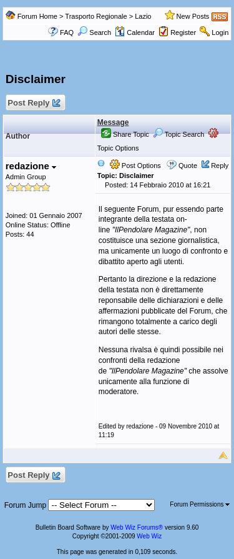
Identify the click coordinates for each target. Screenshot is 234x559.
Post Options (135, 165)
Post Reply (34, 103)
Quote (187, 165)
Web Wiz (149, 536)
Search (94, 32)
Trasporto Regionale (96, 16)
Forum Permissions (200, 504)
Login (220, 32)
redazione (31, 166)
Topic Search (178, 134)
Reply (219, 165)
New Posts (193, 16)
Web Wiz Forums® (136, 527)
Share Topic (125, 134)
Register (183, 32)
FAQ (67, 32)
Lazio (143, 16)
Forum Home (37, 16)
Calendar (135, 32)
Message (113, 122)
